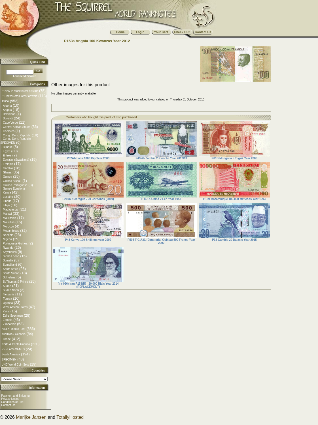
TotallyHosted (70, 417)
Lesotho (8, 196)
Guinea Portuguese (15, 185)
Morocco (8, 226)
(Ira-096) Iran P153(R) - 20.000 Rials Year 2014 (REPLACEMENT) (88, 285)
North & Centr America (15, 344)
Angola (7, 109)
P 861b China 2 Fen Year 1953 (161, 199)
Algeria (7, 105)
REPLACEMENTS (13, 349)
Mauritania (9, 218)
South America (10, 354)
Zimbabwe (9, 324)
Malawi (7, 213)
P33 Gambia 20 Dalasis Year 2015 (234, 239)
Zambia (7, 319)
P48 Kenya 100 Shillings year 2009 (88, 239)
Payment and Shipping (15, 395)
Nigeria (7, 239)
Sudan (7, 285)
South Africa (10, 269)
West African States (15, 307)
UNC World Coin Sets (15, 364)
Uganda (8, 302)
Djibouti (7, 147)
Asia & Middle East (13, 328)
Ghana (7, 172)
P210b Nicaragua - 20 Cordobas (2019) (88, 199)
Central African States (16, 126)
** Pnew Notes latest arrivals (19, 96)
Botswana (9, 114)
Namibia (8, 235)
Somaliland (10, 264)
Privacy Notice (10, 398)
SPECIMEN (8, 359)
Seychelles (9, 252)
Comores (8, 131)
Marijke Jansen (31, 417)
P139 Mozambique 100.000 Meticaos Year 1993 (234, 199)
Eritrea (7, 155)
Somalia (8, 260)
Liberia (7, 201)
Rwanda (8, 247)
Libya (6, 205)
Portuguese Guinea (15, 243)
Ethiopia (8, 164)
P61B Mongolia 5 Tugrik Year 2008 (234, 158)
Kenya (7, 192)
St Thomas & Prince (15, 281)
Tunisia (7, 298)
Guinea (7, 176)
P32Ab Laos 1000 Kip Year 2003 (88, 158)
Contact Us (8, 405)
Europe (5, 339)
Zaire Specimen (13, 315)
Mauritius (8, 222)
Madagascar (10, 209)
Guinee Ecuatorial (14, 188)
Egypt (6, 151)
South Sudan (11, 273)
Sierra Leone (11, 256)
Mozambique (11, 230)
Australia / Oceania (13, 334)
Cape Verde (10, 122)
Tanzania (8, 294)
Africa (5, 101)
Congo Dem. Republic (17, 135)
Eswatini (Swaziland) (16, 159)
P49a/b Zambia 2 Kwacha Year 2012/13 (161, 158)
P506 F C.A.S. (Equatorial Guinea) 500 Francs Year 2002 (161, 241)
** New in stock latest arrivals (19, 91)
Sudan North (11, 290)
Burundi (7, 118)
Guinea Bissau (12, 181)
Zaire (6, 311)
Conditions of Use (12, 401)
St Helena (9, 277)
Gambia (8, 168)
